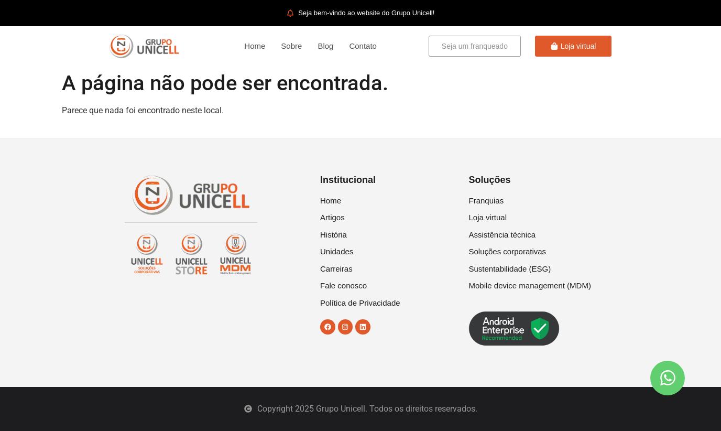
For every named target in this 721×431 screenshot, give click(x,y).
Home (254, 45)
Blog (325, 45)
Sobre (291, 45)
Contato (363, 45)
